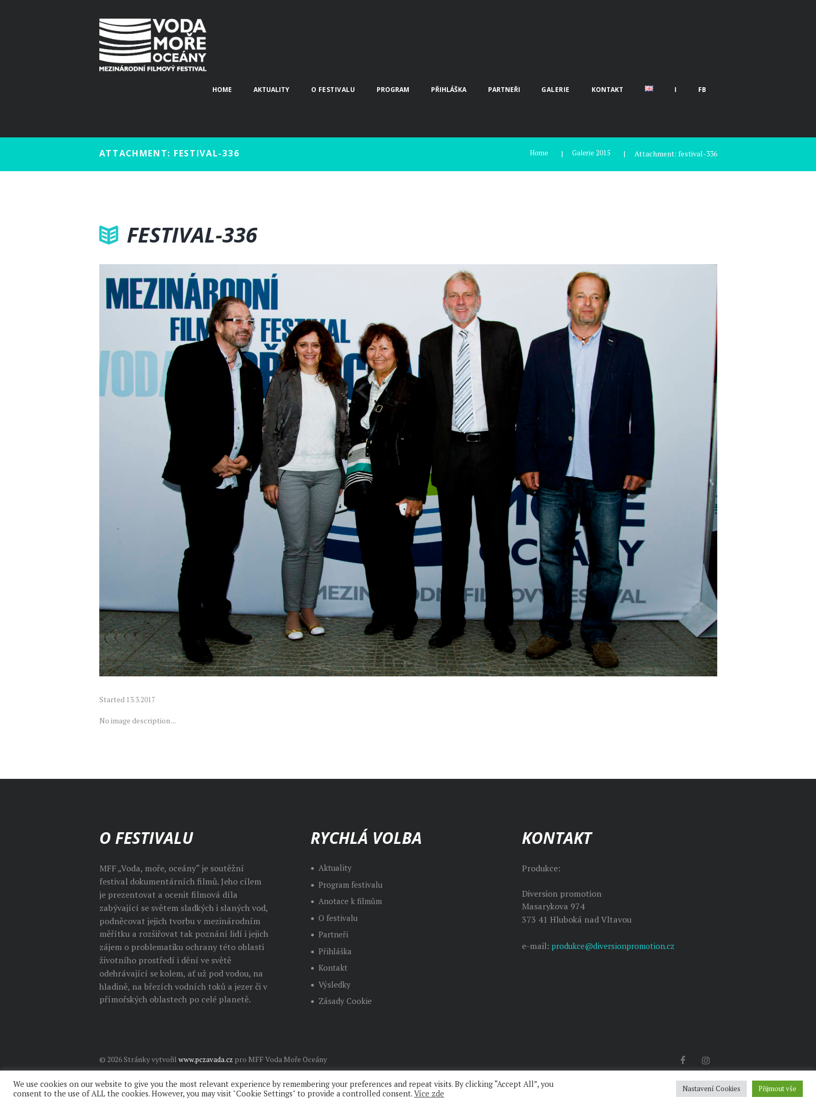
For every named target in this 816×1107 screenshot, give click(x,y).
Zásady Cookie (345, 1001)
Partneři (334, 934)
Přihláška (336, 951)
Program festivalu (353, 884)
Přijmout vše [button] (777, 1088)
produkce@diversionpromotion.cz (617, 946)
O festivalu (339, 918)
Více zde (429, 1094)
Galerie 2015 (590, 153)
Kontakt (334, 967)
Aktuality (336, 867)
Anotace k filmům (352, 901)
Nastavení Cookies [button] (711, 1088)
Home (537, 153)
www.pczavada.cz (208, 1059)
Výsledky (335, 984)
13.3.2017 (140, 699)
